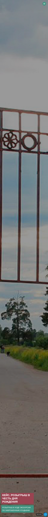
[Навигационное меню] (44, 3)
